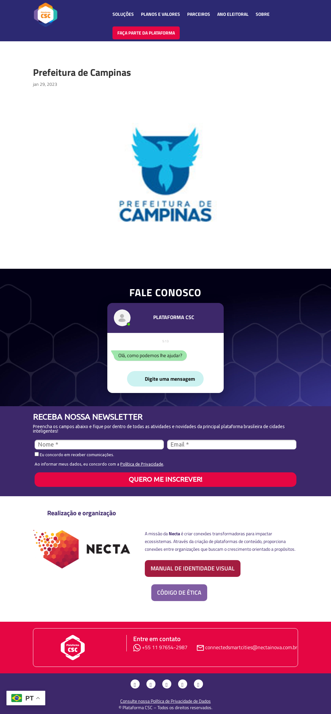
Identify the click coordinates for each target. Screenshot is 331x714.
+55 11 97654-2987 (161, 647)
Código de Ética (179, 592)
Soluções (123, 14)
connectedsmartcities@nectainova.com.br (251, 647)
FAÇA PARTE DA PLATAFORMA (146, 32)
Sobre (263, 14)
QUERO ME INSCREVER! (165, 479)
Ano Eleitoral (233, 14)
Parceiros (198, 14)
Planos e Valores (160, 14)
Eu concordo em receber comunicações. (74, 454)
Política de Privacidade (141, 464)
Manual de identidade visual (193, 568)
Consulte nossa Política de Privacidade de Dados (165, 701)
